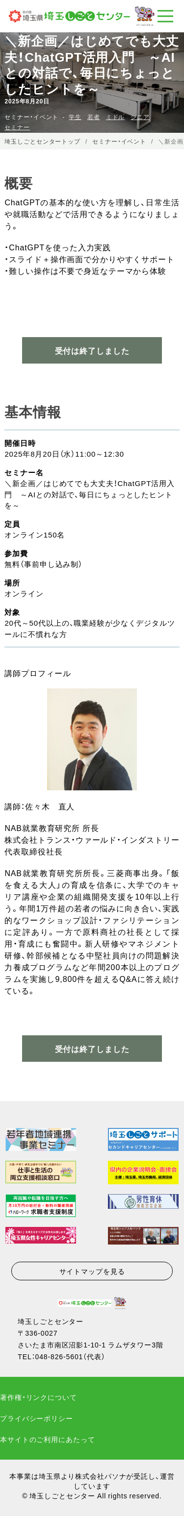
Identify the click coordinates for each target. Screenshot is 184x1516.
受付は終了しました (92, 1048)
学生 (75, 116)
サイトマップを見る (92, 1271)
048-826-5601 (59, 1356)
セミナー (17, 126)
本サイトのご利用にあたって (47, 1439)
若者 (93, 116)
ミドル (115, 116)
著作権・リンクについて (38, 1397)
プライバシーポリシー (36, 1418)
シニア (140, 116)
